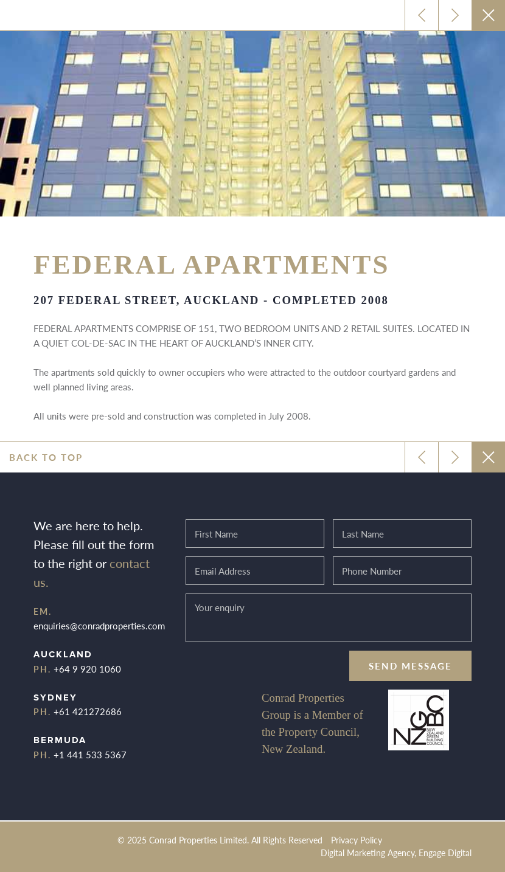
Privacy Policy (356, 840)
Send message (410, 665)
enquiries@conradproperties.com (99, 625)
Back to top (46, 457)
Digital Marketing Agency (367, 853)
